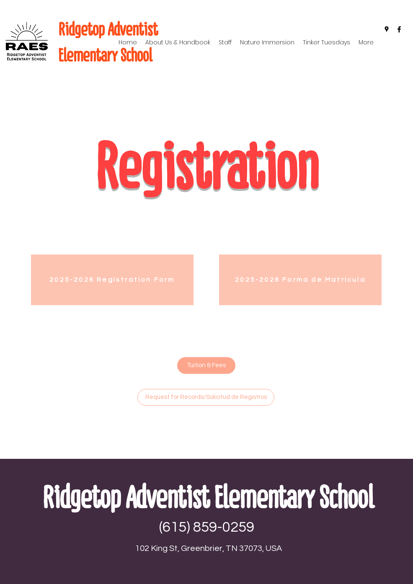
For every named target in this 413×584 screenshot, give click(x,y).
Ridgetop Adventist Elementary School (208, 497)
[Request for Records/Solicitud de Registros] (205, 397)
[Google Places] (386, 29)
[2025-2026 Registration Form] (112, 280)
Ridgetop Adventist (108, 29)
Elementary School (105, 55)
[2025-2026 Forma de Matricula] (300, 280)
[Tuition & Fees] (206, 365)
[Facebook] (399, 29)
